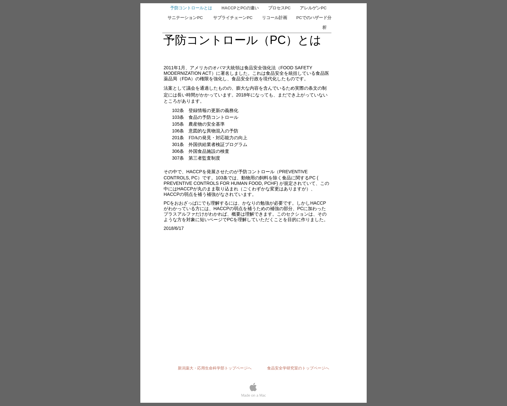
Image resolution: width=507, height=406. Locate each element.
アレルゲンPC (313, 8)
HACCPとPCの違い (240, 8)
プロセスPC (280, 8)
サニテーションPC (186, 17)
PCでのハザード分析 (313, 22)
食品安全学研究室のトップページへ (298, 368)
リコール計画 (275, 17)
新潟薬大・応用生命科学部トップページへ (216, 368)
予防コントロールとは (191, 8)
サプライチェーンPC (233, 17)
